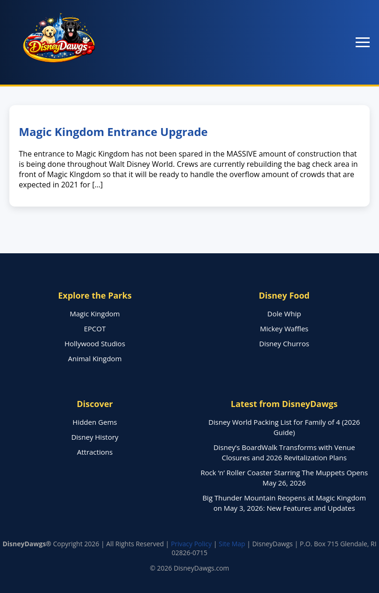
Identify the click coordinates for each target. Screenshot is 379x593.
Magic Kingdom (95, 313)
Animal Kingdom (95, 358)
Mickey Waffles (284, 328)
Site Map (232, 543)
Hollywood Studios (94, 343)
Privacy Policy (191, 543)
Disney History (94, 437)
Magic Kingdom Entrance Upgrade (113, 131)
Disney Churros (284, 343)
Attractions (95, 452)
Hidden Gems (94, 422)
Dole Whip (284, 313)
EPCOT (95, 328)
